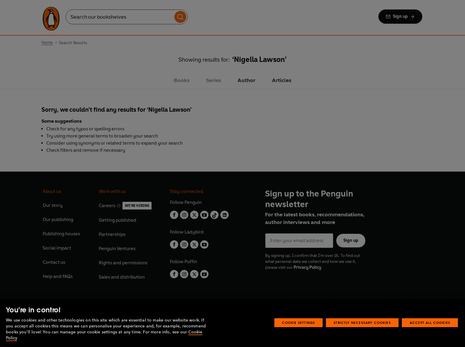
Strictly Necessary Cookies (362, 322)
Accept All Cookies (430, 322)
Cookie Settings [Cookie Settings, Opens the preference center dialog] (298, 322)
